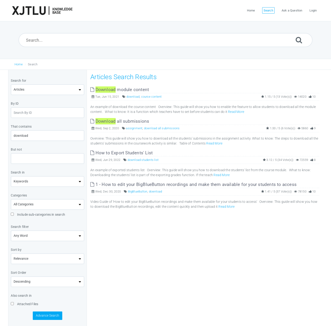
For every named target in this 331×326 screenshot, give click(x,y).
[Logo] (42, 10)
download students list (143, 160)
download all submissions (162, 128)
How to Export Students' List (121, 153)
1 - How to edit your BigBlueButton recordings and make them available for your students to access (193, 184)
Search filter (20, 227)
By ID (14, 103)
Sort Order (18, 272)
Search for (18, 80)
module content (119, 89)
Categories (19, 195)
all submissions (119, 121)
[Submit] (299, 39)
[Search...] (165, 40)
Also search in (21, 295)
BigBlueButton (137, 191)
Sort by (16, 250)
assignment (134, 128)
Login (313, 10)
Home (19, 64)
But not (16, 149)
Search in (18, 172)
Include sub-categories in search (38, 214)
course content (151, 96)
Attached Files (24, 304)
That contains (21, 126)
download (133, 96)
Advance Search (47, 315)
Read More (236, 112)
